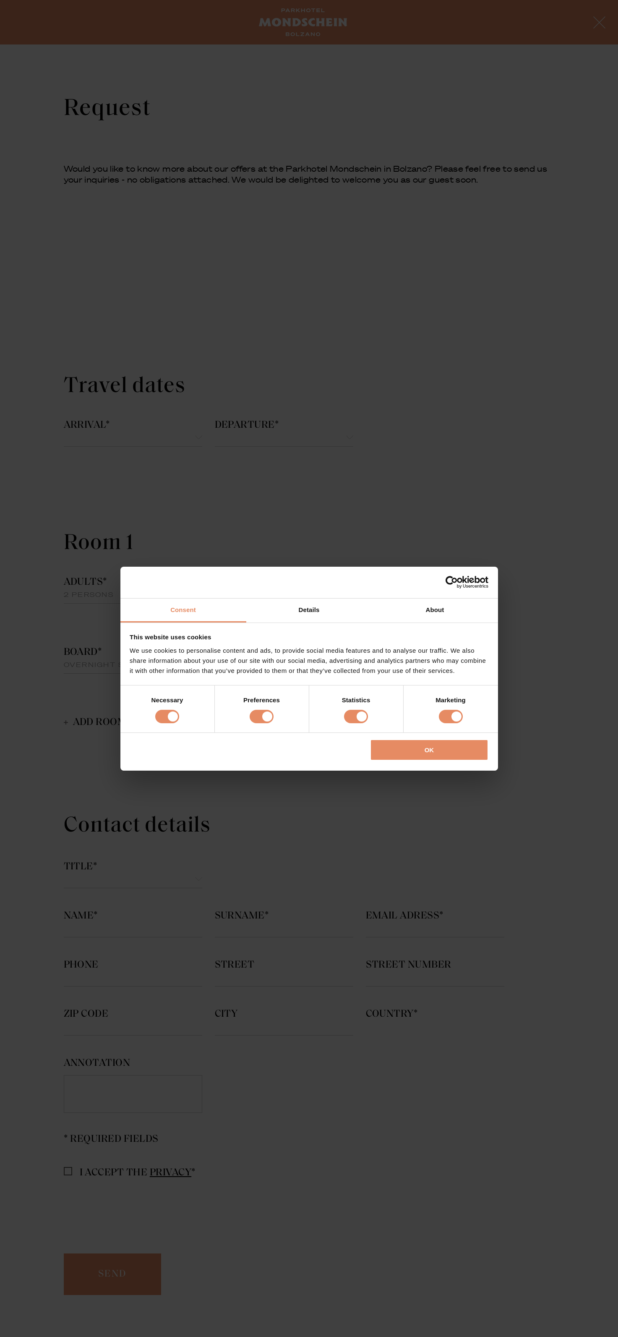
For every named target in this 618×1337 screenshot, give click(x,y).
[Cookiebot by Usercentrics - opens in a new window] (451, 582)
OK (429, 750)
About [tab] (435, 609)
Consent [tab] (183, 609)
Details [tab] (309, 609)
